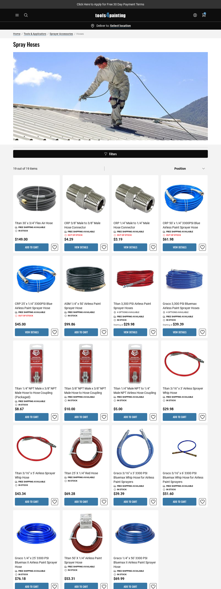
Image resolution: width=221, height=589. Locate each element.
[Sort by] (190, 168)
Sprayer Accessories (61, 33)
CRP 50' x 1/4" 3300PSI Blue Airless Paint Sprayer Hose (181, 225)
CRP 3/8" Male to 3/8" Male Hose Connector (82, 225)
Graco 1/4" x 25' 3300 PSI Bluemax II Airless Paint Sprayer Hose (36, 562)
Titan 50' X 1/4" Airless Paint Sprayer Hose (83, 560)
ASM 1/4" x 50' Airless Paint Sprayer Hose (82, 306)
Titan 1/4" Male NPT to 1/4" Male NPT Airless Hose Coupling (135, 390)
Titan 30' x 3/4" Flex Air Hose (34, 223)
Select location (120, 25)
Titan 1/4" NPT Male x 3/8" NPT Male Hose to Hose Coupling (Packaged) (36, 393)
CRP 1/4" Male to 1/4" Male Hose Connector (132, 225)
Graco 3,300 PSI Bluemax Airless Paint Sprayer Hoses (181, 306)
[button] (54, 247)
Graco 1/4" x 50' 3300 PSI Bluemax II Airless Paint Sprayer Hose (135, 562)
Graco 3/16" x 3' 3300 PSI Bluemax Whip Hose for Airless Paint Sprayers (134, 478)
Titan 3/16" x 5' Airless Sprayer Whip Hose (35, 475)
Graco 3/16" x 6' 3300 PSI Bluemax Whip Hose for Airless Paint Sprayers (183, 478)
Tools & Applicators (35, 33)
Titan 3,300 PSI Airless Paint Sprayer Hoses (132, 306)
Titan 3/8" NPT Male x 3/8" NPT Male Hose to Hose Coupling (85, 390)
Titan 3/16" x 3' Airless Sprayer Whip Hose (183, 390)
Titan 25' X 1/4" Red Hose (81, 473)
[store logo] (110, 15)
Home (16, 33)
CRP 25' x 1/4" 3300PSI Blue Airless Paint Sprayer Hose (33, 306)
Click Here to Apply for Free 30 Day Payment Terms (110, 4)
